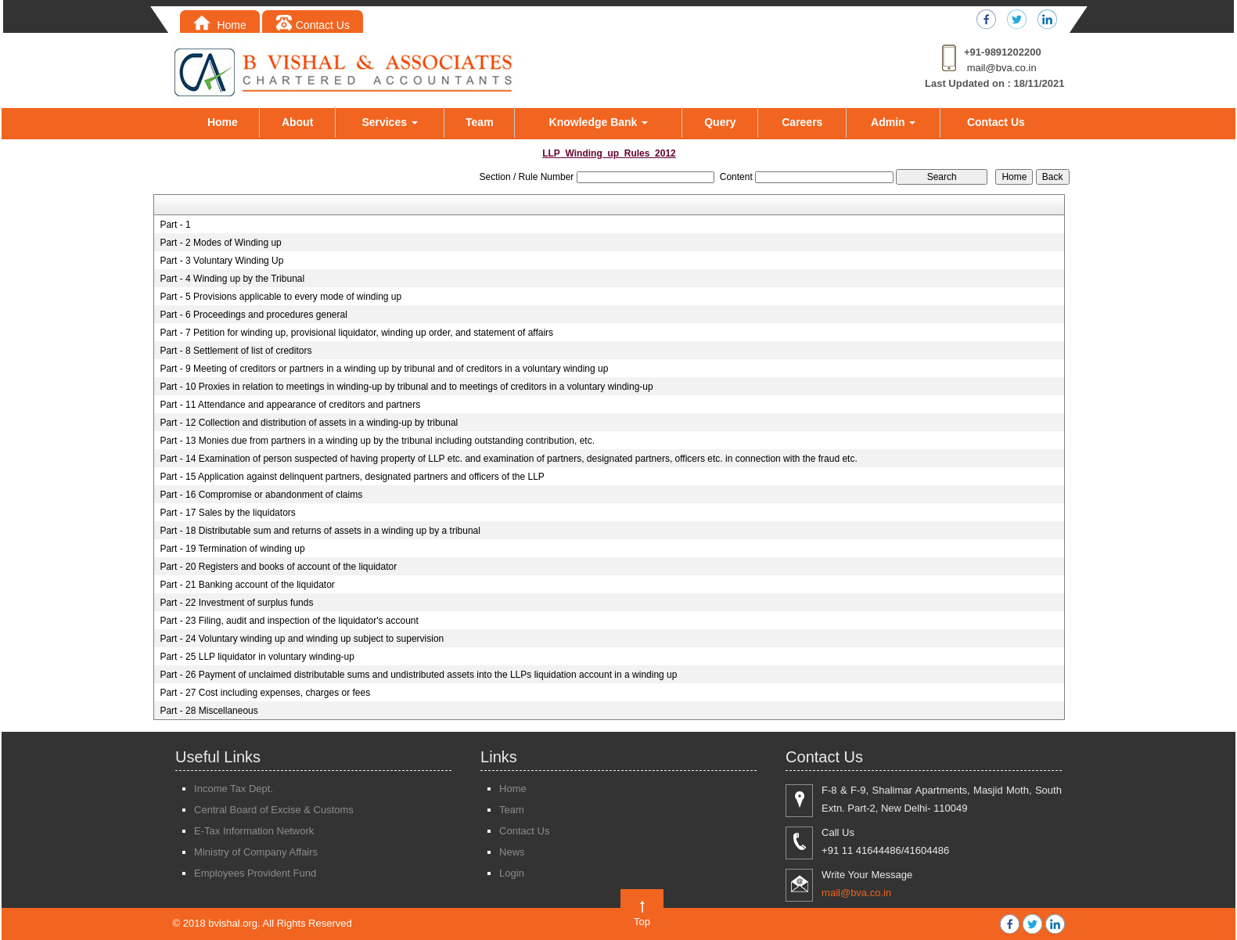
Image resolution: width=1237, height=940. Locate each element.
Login (511, 873)
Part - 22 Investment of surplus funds (236, 602)
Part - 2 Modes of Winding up (220, 242)
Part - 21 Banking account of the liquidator (247, 584)
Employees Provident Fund (255, 873)
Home (219, 25)
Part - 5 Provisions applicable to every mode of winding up (280, 296)
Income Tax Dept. (233, 788)
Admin (893, 122)
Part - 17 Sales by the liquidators (227, 512)
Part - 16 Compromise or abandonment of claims (261, 494)
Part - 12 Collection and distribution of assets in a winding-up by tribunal (309, 422)
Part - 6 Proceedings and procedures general (253, 314)
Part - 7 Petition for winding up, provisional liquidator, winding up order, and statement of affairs (356, 332)
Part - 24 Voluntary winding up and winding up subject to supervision (302, 638)
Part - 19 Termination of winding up (232, 548)
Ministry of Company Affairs (256, 852)
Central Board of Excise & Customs (274, 810)
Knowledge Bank (599, 122)
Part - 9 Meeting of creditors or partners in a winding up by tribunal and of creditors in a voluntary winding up (384, 368)
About (297, 122)
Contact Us (312, 25)
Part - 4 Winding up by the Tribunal (232, 278)
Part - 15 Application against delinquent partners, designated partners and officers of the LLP (352, 476)
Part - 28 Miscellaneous (208, 710)
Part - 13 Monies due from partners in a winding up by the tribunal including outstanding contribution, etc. (377, 440)
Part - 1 (175, 224)
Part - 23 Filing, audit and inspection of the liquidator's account (289, 620)
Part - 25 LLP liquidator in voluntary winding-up (257, 656)
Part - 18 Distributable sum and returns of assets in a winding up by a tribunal (320, 530)
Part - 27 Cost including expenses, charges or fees (265, 692)
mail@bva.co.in (1002, 68)
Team (480, 122)
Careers (802, 122)
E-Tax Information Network (254, 831)
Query (719, 122)
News (512, 852)
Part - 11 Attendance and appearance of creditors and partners (290, 404)
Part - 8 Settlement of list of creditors (235, 350)
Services (389, 122)
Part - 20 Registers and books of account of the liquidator (278, 566)
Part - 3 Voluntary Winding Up (221, 260)
